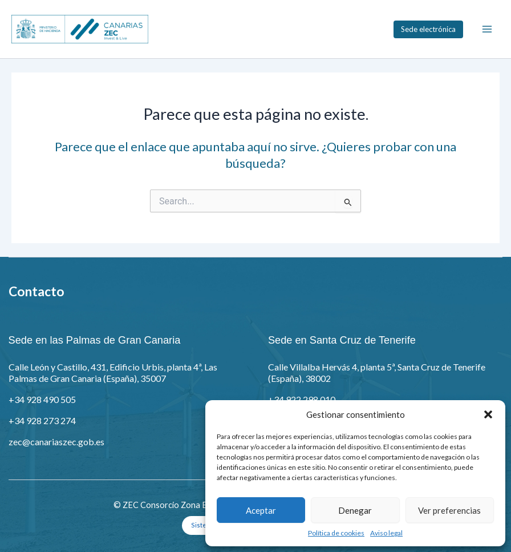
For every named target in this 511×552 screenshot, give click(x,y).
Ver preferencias (449, 510)
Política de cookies (336, 533)
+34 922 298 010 (301, 399)
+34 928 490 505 (42, 399)
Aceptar (261, 510)
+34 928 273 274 (42, 420)
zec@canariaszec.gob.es (56, 441)
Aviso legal (386, 533)
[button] (488, 414)
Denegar (355, 510)
